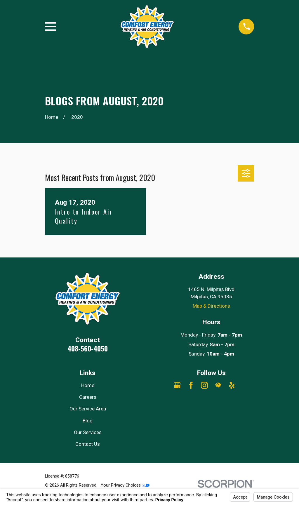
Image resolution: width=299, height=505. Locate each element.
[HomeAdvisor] (218, 385)
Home (87, 385)
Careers (87, 397)
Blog (88, 420)
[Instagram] (204, 385)
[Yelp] (231, 385)
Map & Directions (211, 306)
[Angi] (245, 385)
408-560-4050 (87, 349)
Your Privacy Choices (125, 485)
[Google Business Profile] (177, 385)
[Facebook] (190, 385)
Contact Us (87, 444)
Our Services (88, 432)
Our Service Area (87, 408)
